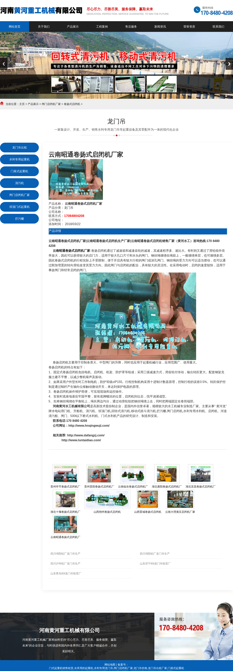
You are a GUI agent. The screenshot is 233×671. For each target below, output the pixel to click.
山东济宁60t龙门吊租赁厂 (155, 563)
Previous (3, 64)
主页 (22, 104)
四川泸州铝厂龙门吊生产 (65, 563)
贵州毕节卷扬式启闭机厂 (65, 486)
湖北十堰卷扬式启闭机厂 (65, 511)
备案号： (123, 664)
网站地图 (109, 664)
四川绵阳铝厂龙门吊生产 (65, 553)
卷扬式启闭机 (72, 104)
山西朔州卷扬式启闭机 (107, 511)
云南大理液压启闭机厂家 (180, 511)
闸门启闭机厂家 (51, 104)
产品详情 (55, 230)
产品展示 (33, 104)
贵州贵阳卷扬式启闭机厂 (99, 486)
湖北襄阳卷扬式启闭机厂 (167, 486)
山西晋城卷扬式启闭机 (147, 511)
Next (229, 64)
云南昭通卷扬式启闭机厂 (65, 537)
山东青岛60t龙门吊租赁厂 (65, 573)
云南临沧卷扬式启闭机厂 (133, 486)
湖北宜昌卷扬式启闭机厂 (201, 486)
